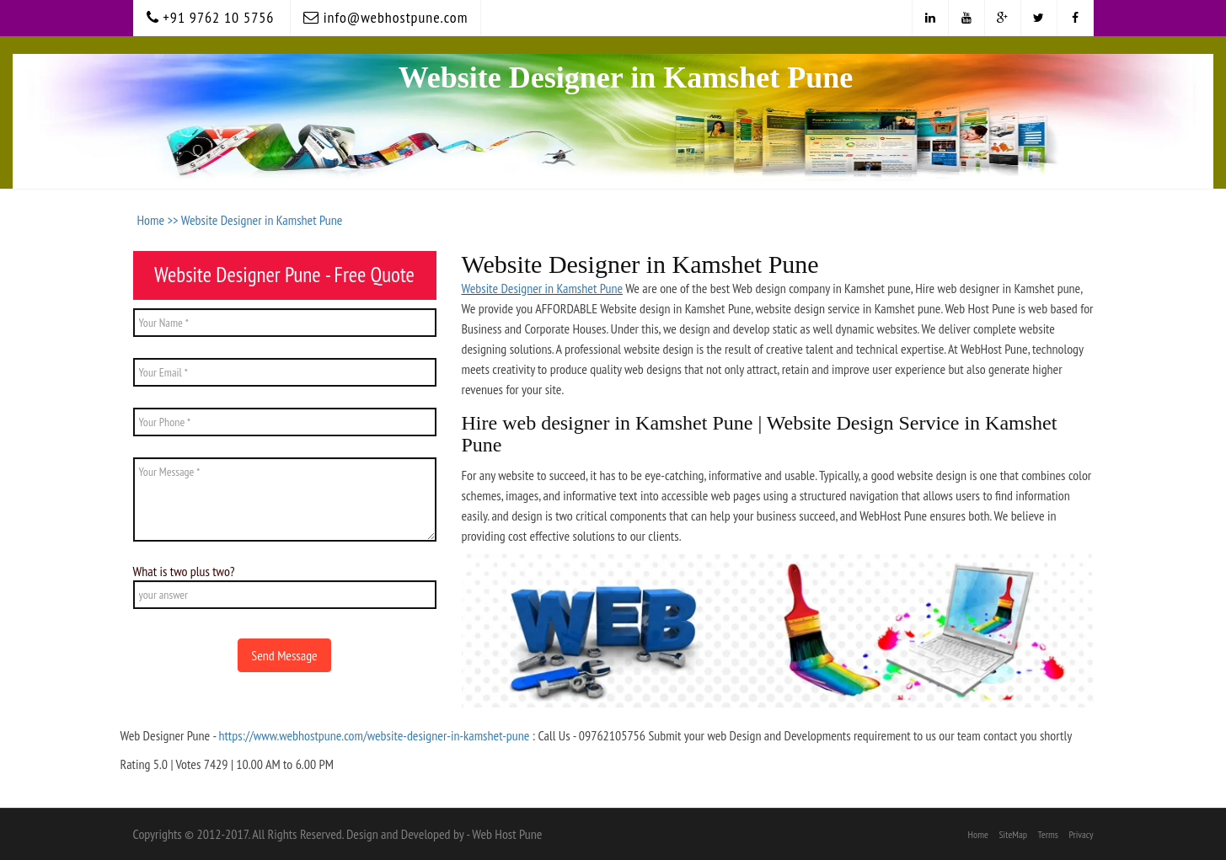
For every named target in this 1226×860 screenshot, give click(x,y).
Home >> (159, 219)
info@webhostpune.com (385, 17)
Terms (1048, 834)
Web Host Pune (507, 833)
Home (978, 834)
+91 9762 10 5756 (211, 17)
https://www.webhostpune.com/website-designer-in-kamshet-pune (373, 735)
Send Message (284, 655)
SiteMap (1012, 834)
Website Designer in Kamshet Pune (262, 219)
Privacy (1080, 834)
